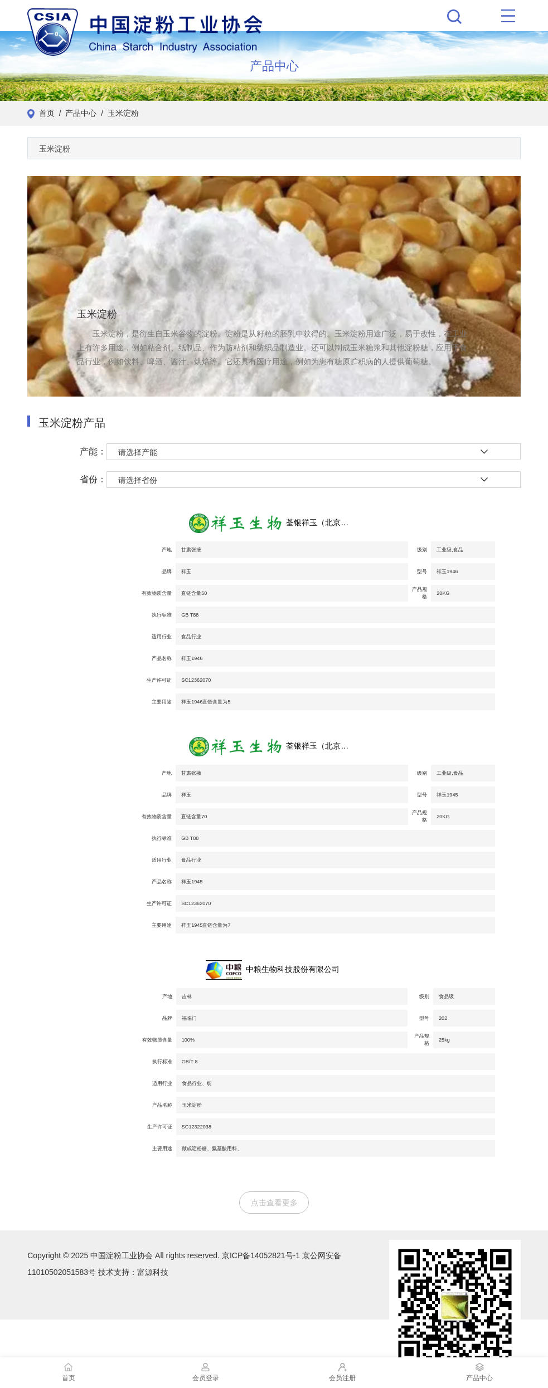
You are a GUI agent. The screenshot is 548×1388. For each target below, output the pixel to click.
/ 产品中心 (75, 113)
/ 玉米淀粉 (117, 113)
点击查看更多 (274, 1202)
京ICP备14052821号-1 (261, 1255)
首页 (47, 113)
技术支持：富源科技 (133, 1272)
